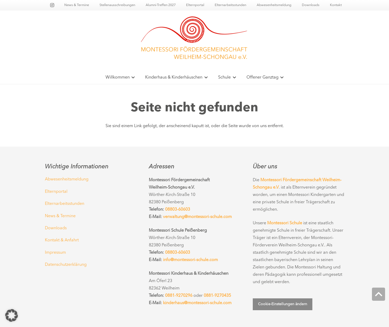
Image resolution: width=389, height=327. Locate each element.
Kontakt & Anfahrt (62, 240)
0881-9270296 (178, 296)
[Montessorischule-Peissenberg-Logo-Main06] (194, 40)
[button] (132, 77)
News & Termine (60, 216)
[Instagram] (52, 5)
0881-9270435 (217, 296)
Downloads (56, 228)
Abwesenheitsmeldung (66, 179)
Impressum (55, 253)
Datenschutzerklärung (66, 265)
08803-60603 (177, 209)
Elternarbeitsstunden (64, 204)
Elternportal (56, 192)
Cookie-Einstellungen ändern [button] (282, 304)
